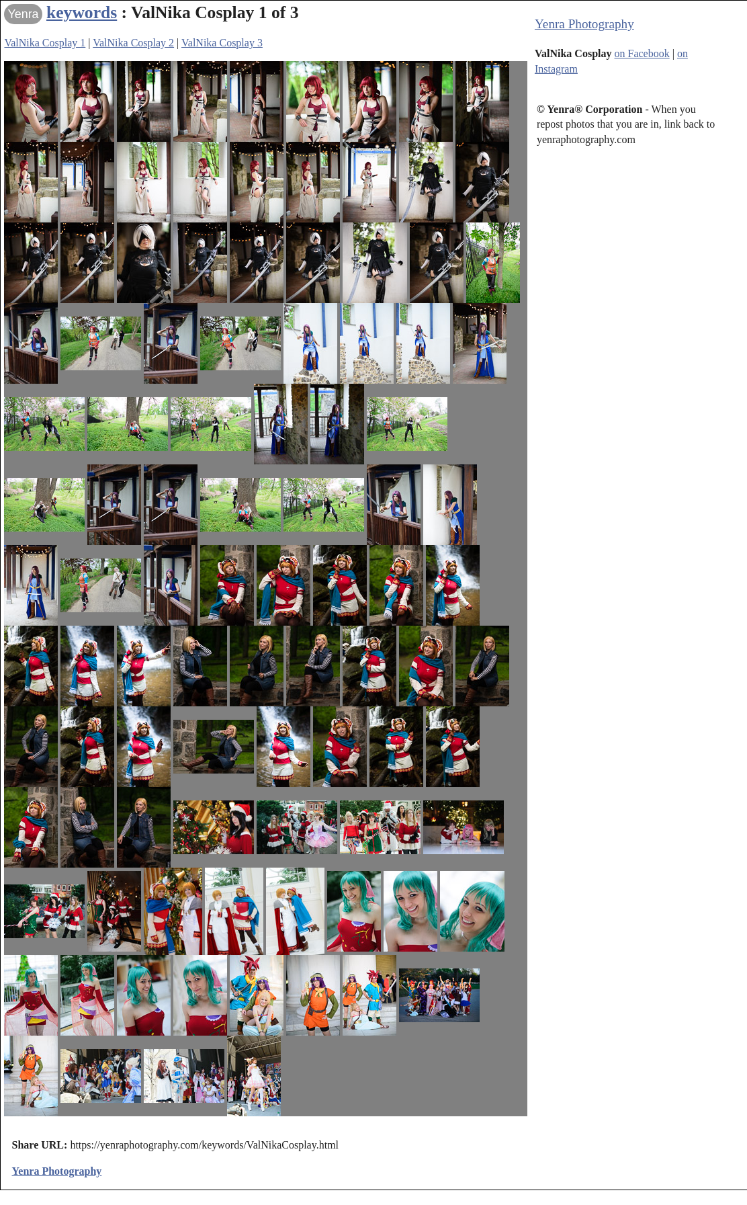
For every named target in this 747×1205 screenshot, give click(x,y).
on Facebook (642, 53)
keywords (81, 12)
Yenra (22, 14)
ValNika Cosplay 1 (44, 42)
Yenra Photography (584, 24)
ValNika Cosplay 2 (133, 42)
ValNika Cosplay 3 (222, 42)
